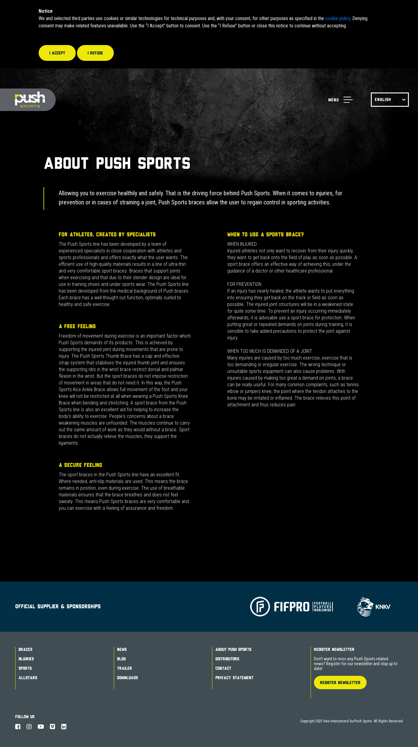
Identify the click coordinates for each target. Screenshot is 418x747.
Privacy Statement (234, 677)
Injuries (26, 658)
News (122, 649)
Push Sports (28, 100)
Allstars (28, 677)
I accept (57, 52)
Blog (121, 658)
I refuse (95, 52)
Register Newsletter (334, 649)
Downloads (127, 677)
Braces (25, 649)
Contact (223, 668)
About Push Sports (233, 649)
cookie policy (337, 18)
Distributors (227, 658)
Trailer (124, 668)
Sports (25, 668)
